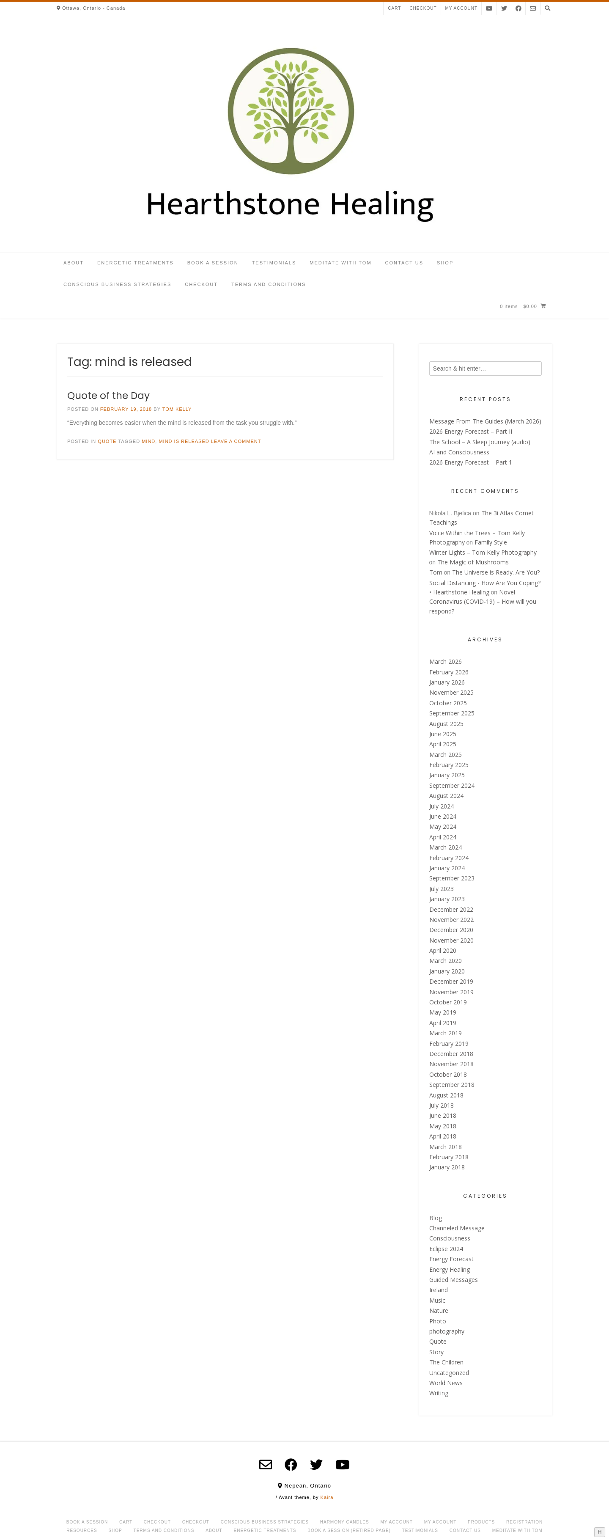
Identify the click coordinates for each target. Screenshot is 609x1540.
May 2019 (442, 1012)
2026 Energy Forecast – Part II (470, 431)
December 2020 (451, 930)
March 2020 (445, 961)
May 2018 (442, 1126)
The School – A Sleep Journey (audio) (479, 442)
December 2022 (451, 909)
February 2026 (449, 672)
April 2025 (442, 744)
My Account (396, 1522)
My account (461, 8)
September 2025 (452, 713)
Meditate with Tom (340, 262)
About (73, 262)
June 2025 (442, 734)
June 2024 (442, 816)
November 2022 (451, 920)
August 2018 (446, 1095)
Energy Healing (449, 1269)
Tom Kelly (177, 409)
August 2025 (446, 724)
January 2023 (447, 899)
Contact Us (404, 262)
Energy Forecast (451, 1259)
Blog (435, 1218)
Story (436, 1352)
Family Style (491, 542)
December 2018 (451, 1054)
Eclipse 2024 (446, 1249)
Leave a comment (236, 441)
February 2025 (449, 765)
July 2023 (441, 889)
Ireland (438, 1290)
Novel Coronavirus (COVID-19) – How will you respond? (482, 601)
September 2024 (452, 785)
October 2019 (448, 1002)
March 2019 (445, 1033)
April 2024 (442, 837)
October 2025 (448, 703)
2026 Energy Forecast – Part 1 (470, 462)
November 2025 (451, 692)
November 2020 (451, 940)
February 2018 (449, 1157)
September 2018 (452, 1085)
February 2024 (449, 858)
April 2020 (442, 950)
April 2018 (442, 1136)
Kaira (327, 1497)
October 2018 (448, 1074)
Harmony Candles (344, 1522)
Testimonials (274, 262)
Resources (81, 1530)
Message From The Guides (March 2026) (485, 421)
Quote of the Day (108, 395)
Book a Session (213, 262)
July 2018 (441, 1105)
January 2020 (447, 971)
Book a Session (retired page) (349, 1530)
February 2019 (449, 1044)
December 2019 (451, 981)
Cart (394, 8)
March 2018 (445, 1147)
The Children (446, 1362)
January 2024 (447, 868)
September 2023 (452, 878)
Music (437, 1300)
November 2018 (451, 1064)
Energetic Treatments (135, 262)
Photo (437, 1321)
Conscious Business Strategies (117, 284)
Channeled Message (457, 1228)
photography (446, 1331)
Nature (438, 1310)
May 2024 (442, 826)
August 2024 (446, 796)
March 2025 (445, 755)
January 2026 (447, 682)
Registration (524, 1522)
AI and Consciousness (459, 452)
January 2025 (447, 775)
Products (481, 1522)
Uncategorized (449, 1373)
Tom (435, 572)
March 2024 (445, 847)
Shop (445, 262)
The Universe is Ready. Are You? (496, 572)
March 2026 (445, 661)
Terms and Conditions (268, 284)
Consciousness (449, 1238)
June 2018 (442, 1115)
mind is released (184, 441)
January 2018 (447, 1167)
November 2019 (451, 992)
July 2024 (441, 806)
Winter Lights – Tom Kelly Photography (483, 552)
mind (148, 441)
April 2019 (442, 1023)
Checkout (422, 8)
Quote (107, 441)
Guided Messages (453, 1280)
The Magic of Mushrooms (473, 562)
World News (446, 1383)
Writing (438, 1393)
